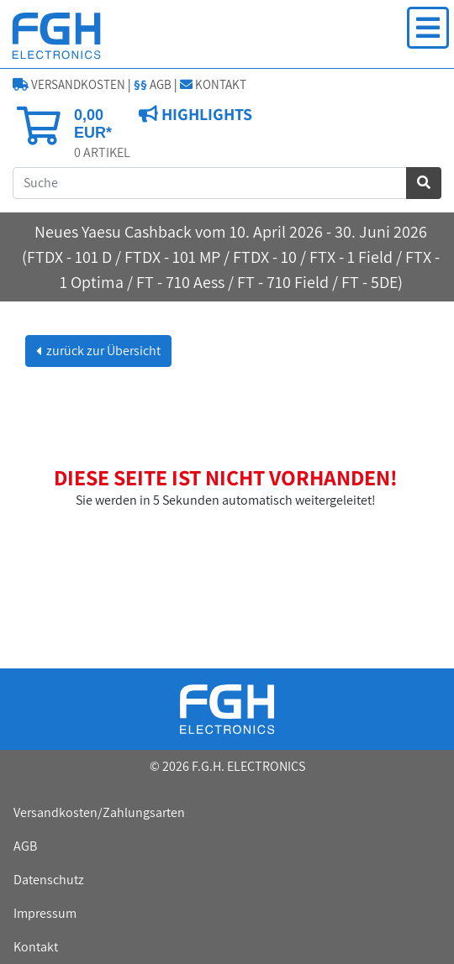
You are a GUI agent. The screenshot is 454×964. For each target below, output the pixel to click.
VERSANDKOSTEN (69, 84)
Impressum (45, 913)
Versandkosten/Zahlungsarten (99, 812)
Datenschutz (48, 879)
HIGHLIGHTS (205, 114)
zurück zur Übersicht (102, 350)
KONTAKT (213, 84)
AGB (153, 84)
